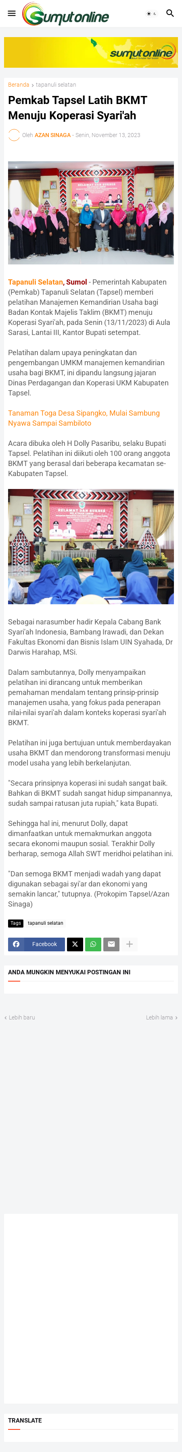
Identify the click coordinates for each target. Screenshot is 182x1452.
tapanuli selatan (56, 85)
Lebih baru (22, 1017)
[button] (11, 14)
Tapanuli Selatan (35, 282)
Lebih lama (159, 1017)
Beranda (18, 85)
